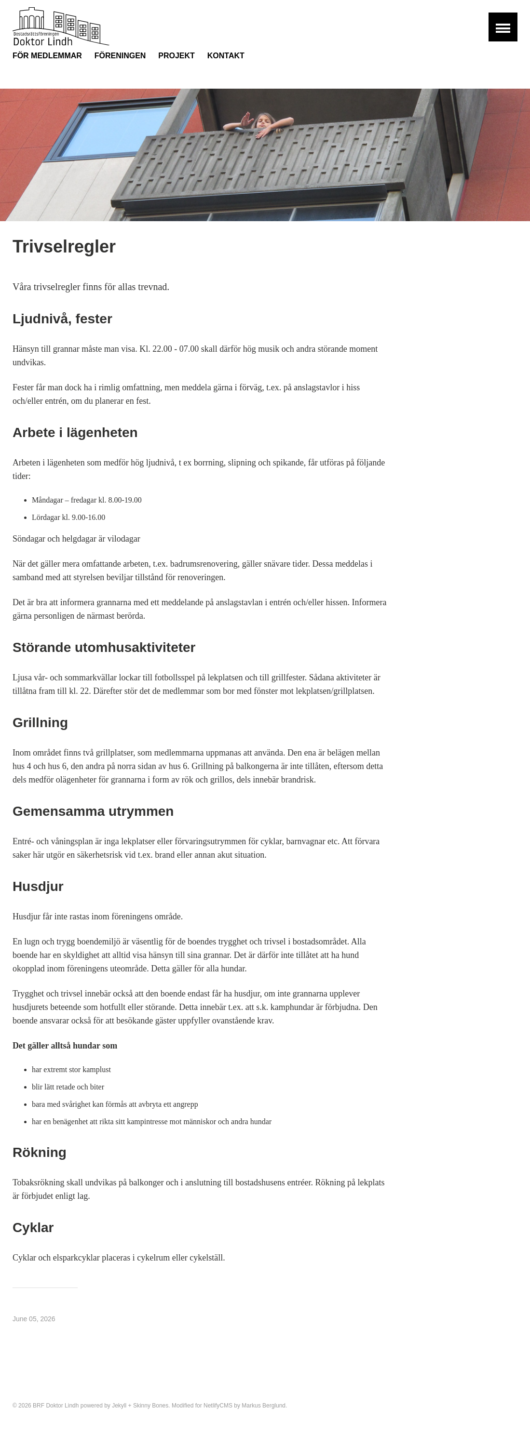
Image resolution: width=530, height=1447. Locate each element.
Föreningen (120, 56)
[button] (503, 27)
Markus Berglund (263, 1405)
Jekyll (119, 1405)
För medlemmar (47, 56)
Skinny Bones (150, 1405)
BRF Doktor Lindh (56, 1405)
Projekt (176, 56)
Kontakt (226, 56)
